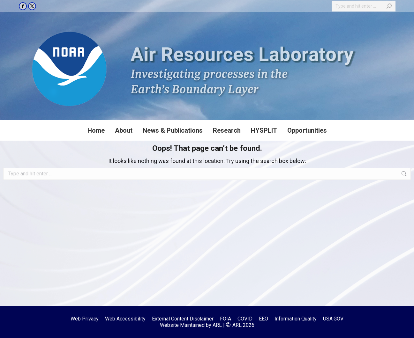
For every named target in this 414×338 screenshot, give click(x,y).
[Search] (363, 6)
